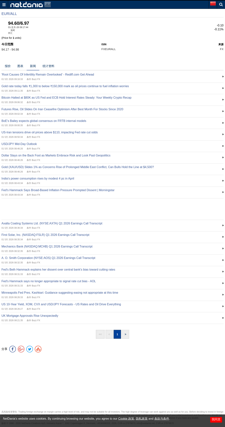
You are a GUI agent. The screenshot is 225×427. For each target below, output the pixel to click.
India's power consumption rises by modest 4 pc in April (37, 178)
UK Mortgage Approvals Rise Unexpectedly (29, 315)
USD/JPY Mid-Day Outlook (19, 144)
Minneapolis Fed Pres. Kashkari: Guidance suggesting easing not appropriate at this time (59, 292)
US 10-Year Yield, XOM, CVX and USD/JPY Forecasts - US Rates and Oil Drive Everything (61, 304)
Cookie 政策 (126, 418)
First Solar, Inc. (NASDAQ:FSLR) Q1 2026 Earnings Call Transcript (45, 234)
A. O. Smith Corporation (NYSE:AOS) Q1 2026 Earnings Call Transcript (48, 257)
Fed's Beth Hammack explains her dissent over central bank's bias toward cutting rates (58, 269)
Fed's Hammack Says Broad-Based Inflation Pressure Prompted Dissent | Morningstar (58, 190)
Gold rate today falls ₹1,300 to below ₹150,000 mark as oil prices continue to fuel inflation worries (65, 86)
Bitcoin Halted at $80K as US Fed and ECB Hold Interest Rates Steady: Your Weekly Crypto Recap (66, 97)
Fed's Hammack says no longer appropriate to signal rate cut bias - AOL (48, 281)
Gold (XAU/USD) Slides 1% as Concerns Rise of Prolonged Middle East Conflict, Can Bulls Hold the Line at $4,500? (77, 167)
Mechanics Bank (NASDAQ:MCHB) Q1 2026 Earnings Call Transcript (47, 246)
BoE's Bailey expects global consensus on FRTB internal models (43, 120)
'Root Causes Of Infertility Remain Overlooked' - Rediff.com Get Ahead (47, 74)
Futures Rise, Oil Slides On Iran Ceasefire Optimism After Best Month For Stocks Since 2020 (62, 109)
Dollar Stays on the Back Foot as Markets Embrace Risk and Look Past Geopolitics (55, 155)
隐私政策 (142, 418)
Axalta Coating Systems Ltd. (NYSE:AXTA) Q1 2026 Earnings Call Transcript (51, 223)
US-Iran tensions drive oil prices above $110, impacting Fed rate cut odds (49, 132)
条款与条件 (161, 418)
